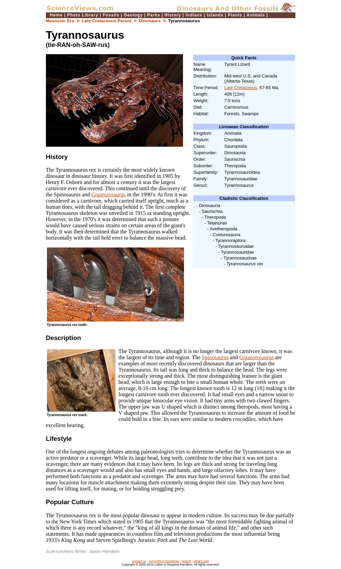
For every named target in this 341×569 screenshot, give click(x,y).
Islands (215, 15)
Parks (153, 15)
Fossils (111, 15)
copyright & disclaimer (164, 561)
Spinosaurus (215, 357)
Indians (193, 15)
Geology (133, 15)
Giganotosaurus (108, 194)
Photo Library (82, 15)
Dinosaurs (150, 20)
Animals (256, 15)
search (186, 561)
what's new (201, 561)
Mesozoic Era (60, 20)
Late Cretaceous (240, 87)
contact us (139, 561)
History (173, 15)
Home (56, 15)
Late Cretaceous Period (106, 20)
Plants (235, 15)
